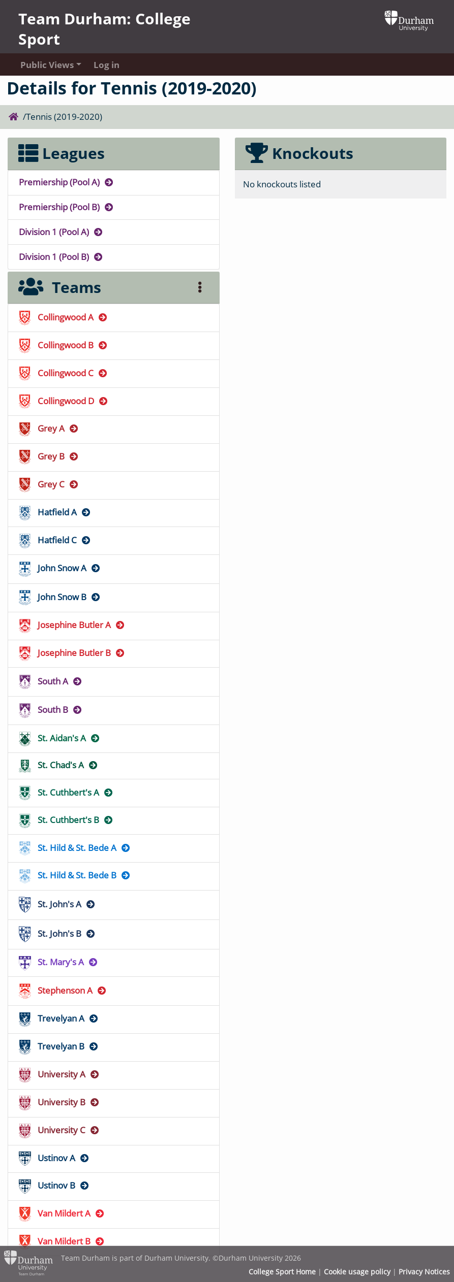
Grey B (49, 456)
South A (51, 681)
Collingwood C (63, 373)
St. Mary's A (59, 962)
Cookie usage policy (357, 1271)
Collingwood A (63, 317)
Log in (106, 65)
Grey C (49, 484)
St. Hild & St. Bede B (75, 875)
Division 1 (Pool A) (61, 232)
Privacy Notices (424, 1271)
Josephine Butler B (72, 653)
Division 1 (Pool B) (61, 256)
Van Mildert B (62, 1241)
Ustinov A (54, 1158)
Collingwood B (63, 345)
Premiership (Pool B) (66, 207)
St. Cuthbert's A (66, 792)
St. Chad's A (59, 765)
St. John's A (57, 904)
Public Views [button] (47, 65)
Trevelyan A (59, 1018)
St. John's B (57, 933)
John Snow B (60, 597)
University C (59, 1130)
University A (59, 1074)
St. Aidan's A (60, 738)
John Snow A (60, 568)
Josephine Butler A (72, 625)
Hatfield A (55, 512)
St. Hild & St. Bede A (75, 847)
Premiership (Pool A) (66, 182)
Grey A (49, 428)
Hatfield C (55, 540)
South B (51, 709)
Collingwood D (64, 401)
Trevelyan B (59, 1046)
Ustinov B (54, 1185)
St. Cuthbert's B (66, 820)
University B (59, 1102)
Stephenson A (63, 990)
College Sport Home (282, 1271)
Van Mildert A (62, 1213)
